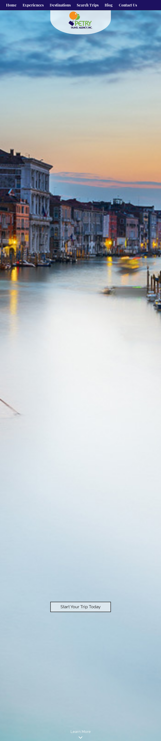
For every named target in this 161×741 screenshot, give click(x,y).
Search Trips (88, 5)
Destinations (60, 5)
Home (11, 5)
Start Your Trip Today (80, 606)
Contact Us (128, 5)
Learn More (80, 735)
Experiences (33, 5)
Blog (109, 5)
